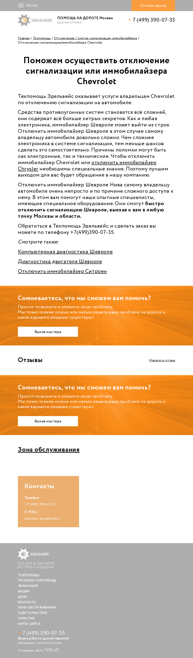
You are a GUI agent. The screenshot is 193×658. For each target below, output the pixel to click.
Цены (22, 597)
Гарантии (26, 618)
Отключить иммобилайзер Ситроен (62, 271)
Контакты (27, 602)
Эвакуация (28, 586)
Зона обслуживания (49, 450)
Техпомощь (42, 38)
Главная (24, 38)
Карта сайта (29, 624)
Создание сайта (38, 650)
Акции (24, 591)
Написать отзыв (162, 360)
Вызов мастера (48, 332)
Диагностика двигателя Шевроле (60, 261)
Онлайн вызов (153, 6)
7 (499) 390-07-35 (151, 20)
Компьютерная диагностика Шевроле (65, 252)
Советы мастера (32, 613)
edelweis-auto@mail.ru (42, 518)
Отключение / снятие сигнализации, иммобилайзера (95, 38)
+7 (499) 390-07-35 (39, 504)
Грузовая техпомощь (37, 580)
